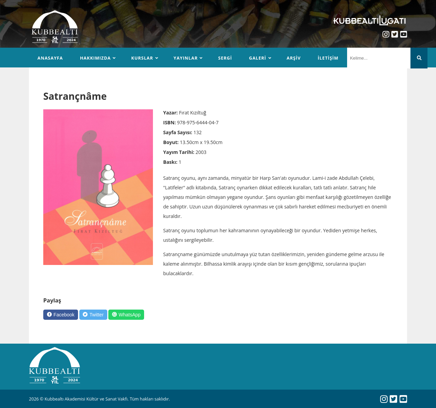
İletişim (328, 58)
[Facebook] (60, 315)
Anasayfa (50, 58)
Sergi (225, 58)
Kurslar (142, 58)
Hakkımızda (95, 58)
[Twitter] (93, 315)
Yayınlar (186, 58)
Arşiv (294, 58)
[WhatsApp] (126, 315)
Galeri (257, 58)
